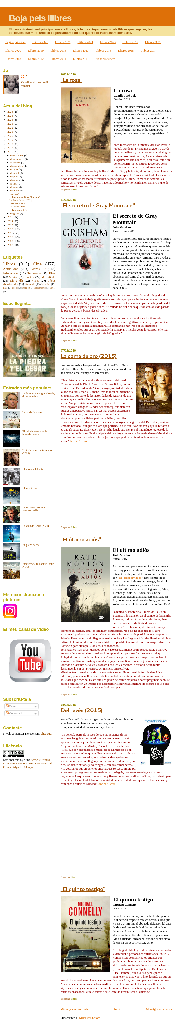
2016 (10, 152)
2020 (10, 135)
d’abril (14, 183)
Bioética (29, 277)
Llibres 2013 (13, 59)
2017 (10, 148)
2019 (10, 139)
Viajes (35, 280)
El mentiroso (29, 488)
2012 (10, 229)
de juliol (15, 173)
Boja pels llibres (40, 18)
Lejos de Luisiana (32, 412)
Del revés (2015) (81, 710)
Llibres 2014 (148, 50)
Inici (117, 1009)
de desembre (17, 155)
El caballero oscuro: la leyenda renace (34, 433)
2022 (10, 127)
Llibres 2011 (58, 59)
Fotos (15, 287)
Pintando (30, 284)
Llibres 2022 (130, 42)
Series (52, 288)
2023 (10, 123)
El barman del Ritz (32, 469)
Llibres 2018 (58, 50)
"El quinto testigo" (83, 889)
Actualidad (10, 269)
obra (11, 760)
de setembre (17, 166)
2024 (10, 119)
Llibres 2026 (40, 42)
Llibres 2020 (13, 50)
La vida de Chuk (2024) (35, 526)
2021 (10, 131)
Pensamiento (40, 288)
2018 (10, 144)
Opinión (26, 288)
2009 (10, 241)
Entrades (12, 706)
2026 (10, 111)
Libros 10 (38, 269)
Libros (74, 189)
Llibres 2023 (108, 42)
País (5, 287)
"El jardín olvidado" (130, 577)
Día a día (16, 280)
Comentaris (14, 713)
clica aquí (46, 733)
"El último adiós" (81, 539)
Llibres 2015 (126, 50)
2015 (10, 217)
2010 (10, 237)
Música (13, 277)
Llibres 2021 (153, 42)
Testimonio (34, 273)
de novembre (17, 159)
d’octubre (15, 162)
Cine (73, 877)
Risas (52, 273)
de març (14, 186)
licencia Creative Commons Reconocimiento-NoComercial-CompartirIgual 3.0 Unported (27, 763)
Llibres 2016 (103, 50)
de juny (14, 176)
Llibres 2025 (62, 42)
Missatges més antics (159, 1009)
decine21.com (78, 441)
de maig (14, 180)
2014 (10, 221)
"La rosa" (71, 80)
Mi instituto (48, 277)
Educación (10, 273)
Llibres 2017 (81, 50)
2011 (10, 233)
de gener (15, 213)
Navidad (45, 284)
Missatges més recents (74, 1009)
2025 (10, 115)
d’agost (14, 169)
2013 (10, 225)
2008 (10, 245)
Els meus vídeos (106, 59)
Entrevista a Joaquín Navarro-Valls (33, 509)
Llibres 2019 (36, 50)
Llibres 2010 (80, 59)
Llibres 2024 (85, 42)
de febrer (15, 190)
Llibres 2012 (36, 59)
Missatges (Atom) (90, 1017)
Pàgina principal (15, 42)
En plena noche (30, 545)
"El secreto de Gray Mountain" (98, 205)
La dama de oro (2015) (89, 356)
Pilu (27, 76)
